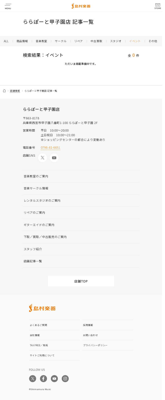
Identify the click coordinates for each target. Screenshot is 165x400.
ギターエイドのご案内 (39, 225)
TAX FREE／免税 (39, 345)
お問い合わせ (90, 335)
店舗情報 (15, 90)
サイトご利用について (42, 355)
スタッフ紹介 (33, 249)
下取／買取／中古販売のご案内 (45, 237)
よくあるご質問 (38, 325)
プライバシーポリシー (95, 345)
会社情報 (35, 335)
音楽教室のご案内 (36, 176)
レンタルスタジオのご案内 (42, 200)
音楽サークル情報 (36, 188)
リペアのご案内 (34, 212)
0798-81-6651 (50, 147)
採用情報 (88, 325)
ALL (6, 41)
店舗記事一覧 (33, 261)
